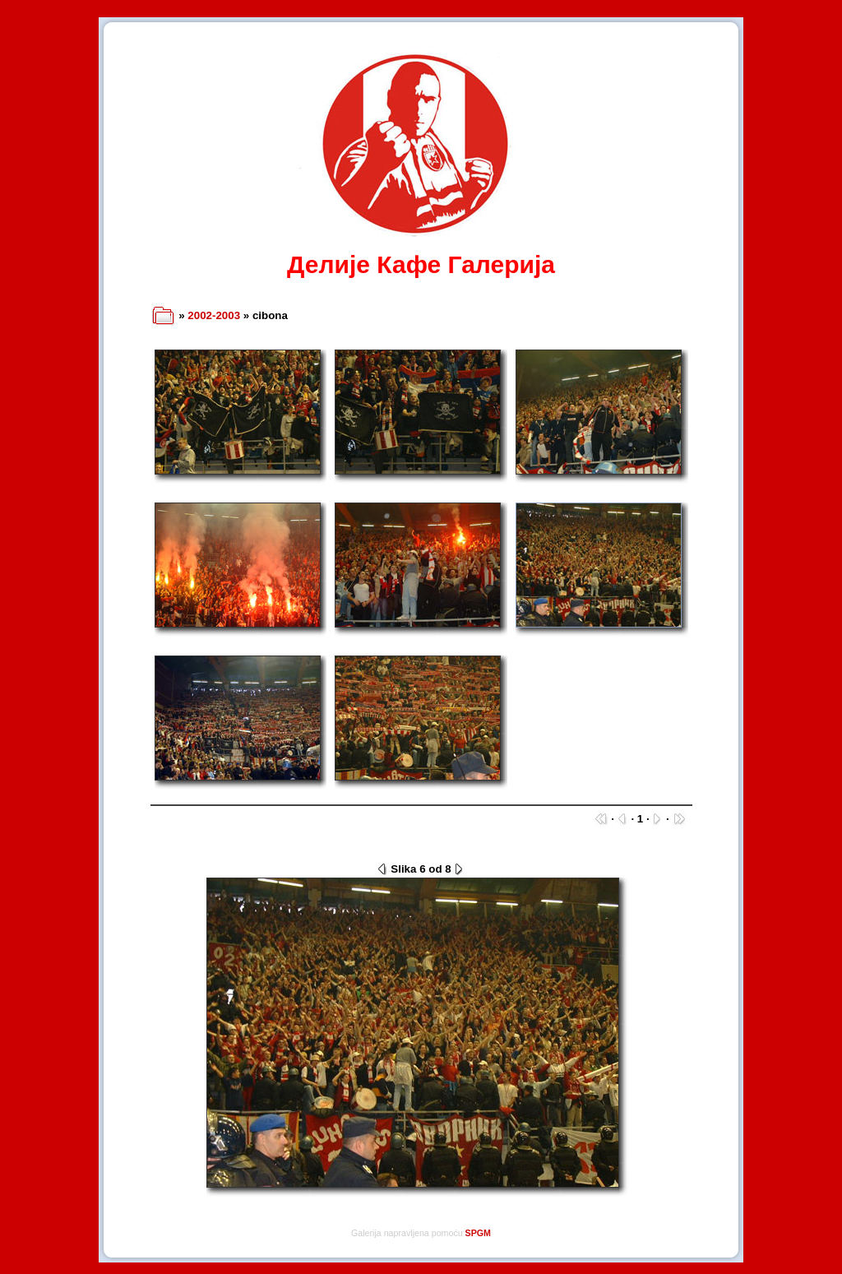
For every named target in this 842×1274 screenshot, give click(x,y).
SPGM (478, 1233)
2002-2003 (213, 315)
